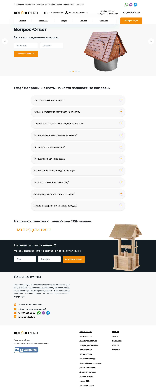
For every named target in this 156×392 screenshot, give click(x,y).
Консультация (131, 20)
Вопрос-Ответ (69, 4)
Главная (22, 21)
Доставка (40, 4)
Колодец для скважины (88, 345)
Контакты (104, 21)
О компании (19, 4)
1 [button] (70, 71)
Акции (59, 4)
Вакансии (80, 4)
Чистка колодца (85, 336)
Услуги (64, 21)
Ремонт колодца (85, 332)
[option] (105, 50)
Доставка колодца (86, 385)
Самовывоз (30, 4)
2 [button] (73, 71)
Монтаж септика (85, 350)
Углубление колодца (87, 358)
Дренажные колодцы (87, 367)
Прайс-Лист (43, 21)
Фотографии (50, 4)
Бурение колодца (86, 376)
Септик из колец (85, 354)
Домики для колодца (87, 372)
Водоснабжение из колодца (90, 363)
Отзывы (83, 21)
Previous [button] (5, 41)
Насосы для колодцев (88, 341)
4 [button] (79, 71)
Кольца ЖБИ (84, 381)
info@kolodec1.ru (26, 317)
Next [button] (151, 41)
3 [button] (76, 71)
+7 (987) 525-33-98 (131, 12)
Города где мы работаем (22, 340)
